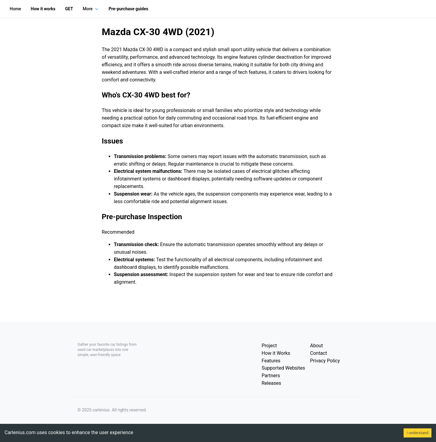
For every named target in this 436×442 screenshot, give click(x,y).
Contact (318, 353)
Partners (271, 375)
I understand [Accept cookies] (417, 432)
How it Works (276, 353)
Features (271, 361)
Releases (271, 383)
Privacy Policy (325, 361)
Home (15, 8)
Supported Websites (283, 368)
